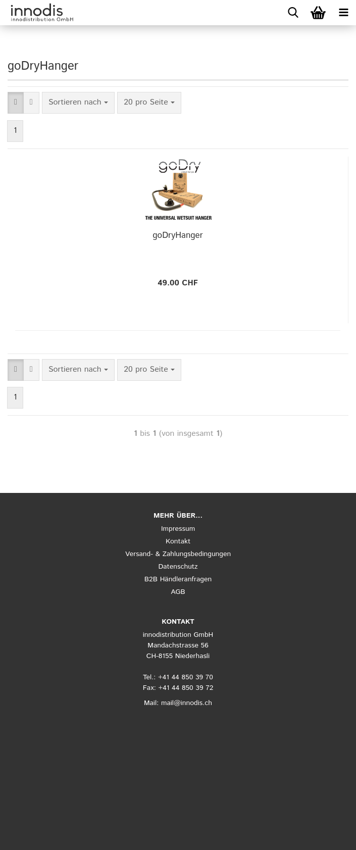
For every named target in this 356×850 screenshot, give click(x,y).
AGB (178, 592)
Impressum (178, 529)
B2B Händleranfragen (178, 579)
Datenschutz (177, 567)
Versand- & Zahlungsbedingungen (178, 554)
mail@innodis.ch (186, 703)
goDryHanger (177, 235)
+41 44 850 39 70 (185, 677)
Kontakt (178, 541)
